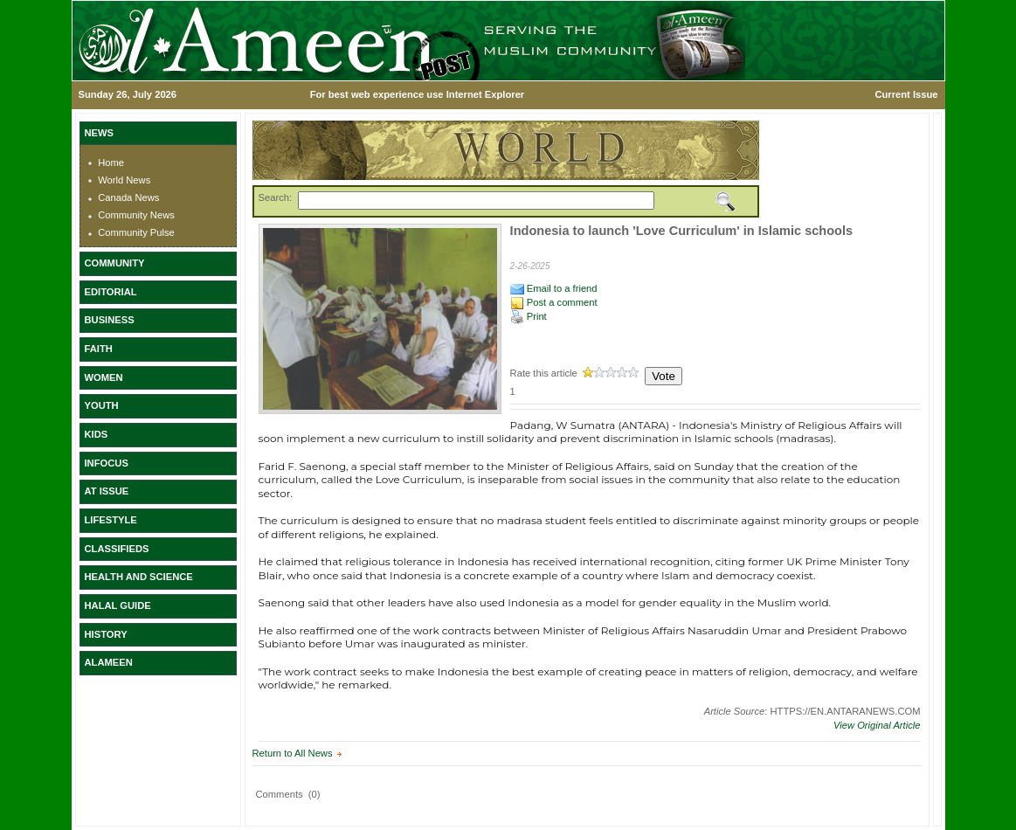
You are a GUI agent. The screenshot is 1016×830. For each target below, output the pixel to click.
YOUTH (102, 405)
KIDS (96, 434)
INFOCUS (106, 463)
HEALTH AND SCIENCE (139, 576)
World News (124, 180)
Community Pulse (136, 232)
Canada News (128, 197)
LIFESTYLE (111, 520)
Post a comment (554, 302)
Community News (136, 215)
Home (111, 162)
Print (528, 316)
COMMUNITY (115, 263)
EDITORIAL (111, 292)
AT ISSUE (107, 491)
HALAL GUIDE (118, 605)
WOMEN (104, 377)
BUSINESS (110, 320)
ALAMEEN (109, 662)
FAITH (99, 348)
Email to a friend (554, 288)
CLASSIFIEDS (117, 548)
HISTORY (106, 634)
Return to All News (292, 753)
